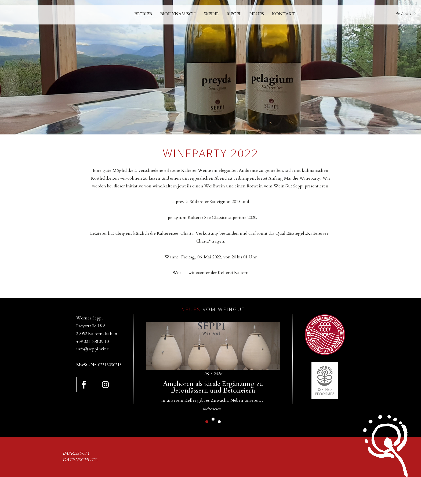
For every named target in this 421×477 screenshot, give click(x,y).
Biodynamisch (178, 14)
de (397, 14)
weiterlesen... (213, 409)
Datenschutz (80, 460)
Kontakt (283, 14)
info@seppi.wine (92, 349)
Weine (211, 14)
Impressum (76, 453)
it (414, 14)
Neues (256, 14)
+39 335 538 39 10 (92, 341)
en (406, 14)
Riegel (234, 14)
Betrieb (143, 14)
